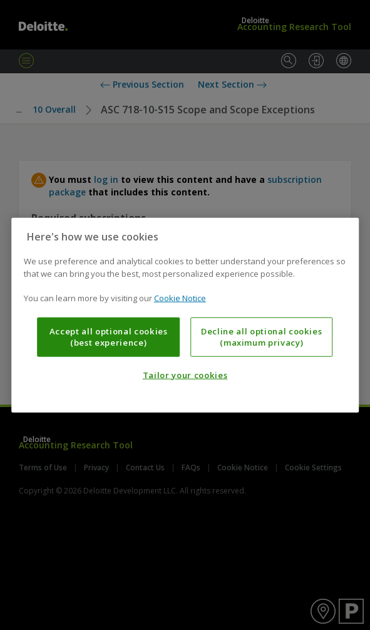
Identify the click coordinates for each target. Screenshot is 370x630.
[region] (185, 315)
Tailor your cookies (185, 375)
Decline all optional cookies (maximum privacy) (261, 336)
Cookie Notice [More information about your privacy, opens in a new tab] (180, 298)
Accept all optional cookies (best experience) (108, 336)
